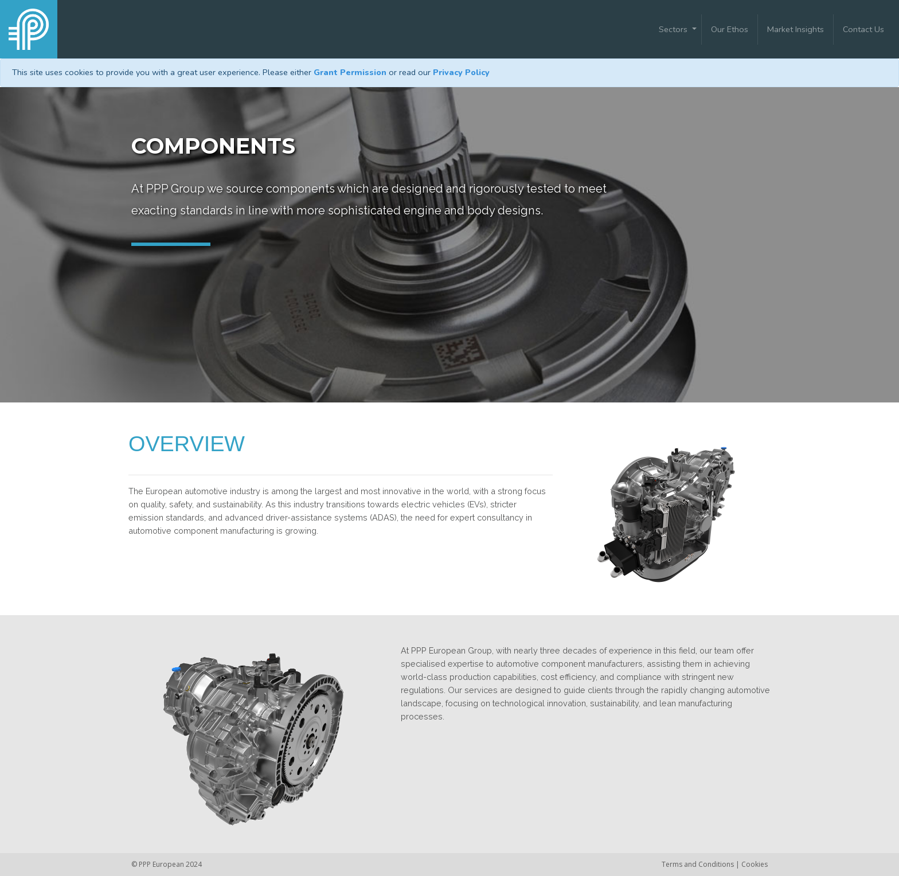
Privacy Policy (461, 72)
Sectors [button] (674, 29)
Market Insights (795, 29)
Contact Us (863, 29)
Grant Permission (350, 72)
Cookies (754, 864)
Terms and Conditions (699, 864)
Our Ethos (729, 29)
